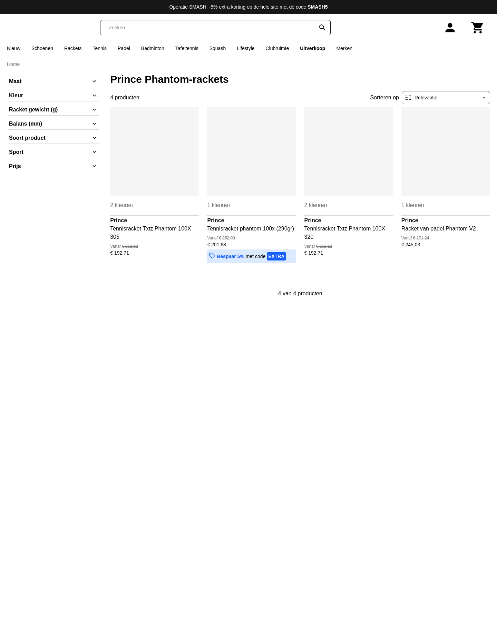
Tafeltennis (186, 48)
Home (13, 64)
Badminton (152, 48)
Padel (124, 48)
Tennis (100, 48)
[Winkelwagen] (478, 28)
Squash (217, 48)
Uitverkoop (312, 48)
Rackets (73, 48)
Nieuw (13, 48)
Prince (118, 220)
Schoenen (42, 48)
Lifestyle (245, 48)
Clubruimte (277, 48)
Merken (344, 48)
